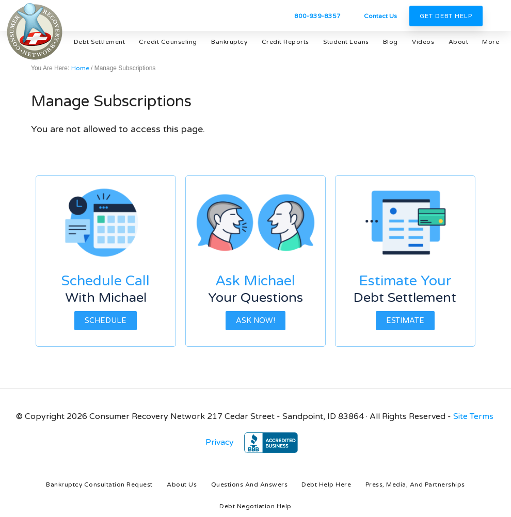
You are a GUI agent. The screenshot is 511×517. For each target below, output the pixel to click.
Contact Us (380, 16)
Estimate (405, 320)
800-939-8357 (317, 16)
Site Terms (473, 416)
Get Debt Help (446, 16)
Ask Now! (255, 320)
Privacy (219, 442)
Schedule (105, 320)
